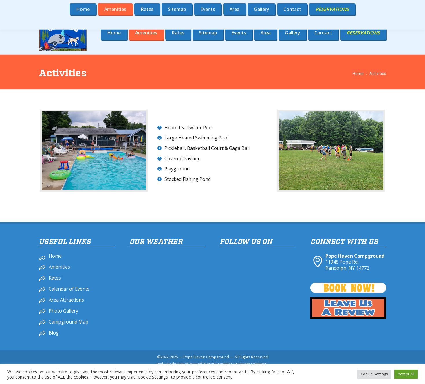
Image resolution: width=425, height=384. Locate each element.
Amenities (59, 267)
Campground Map (68, 322)
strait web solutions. (250, 363)
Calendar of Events (69, 289)
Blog (54, 333)
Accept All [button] (406, 373)
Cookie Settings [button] (374, 373)
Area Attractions (66, 300)
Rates (55, 278)
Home (55, 256)
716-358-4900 (304, 5)
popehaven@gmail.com (357, 5)
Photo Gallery (63, 311)
